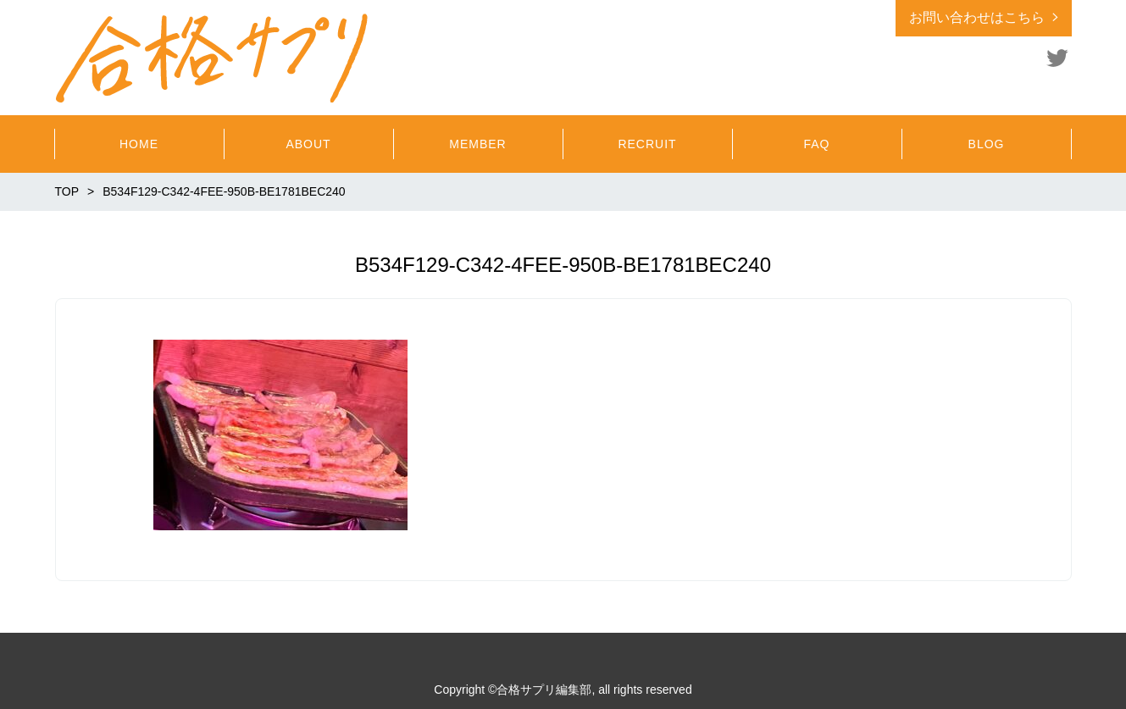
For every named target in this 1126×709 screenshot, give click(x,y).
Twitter (1057, 58)
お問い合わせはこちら (977, 17)
